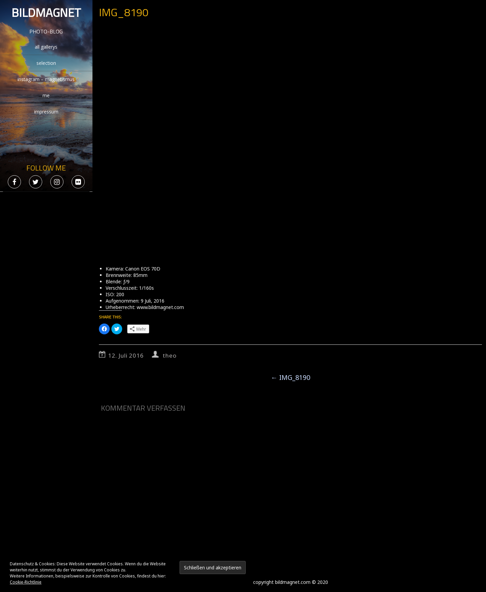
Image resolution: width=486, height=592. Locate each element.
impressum (46, 111)
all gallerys (46, 47)
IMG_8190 (290, 377)
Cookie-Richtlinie (26, 582)
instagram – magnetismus (46, 79)
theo (169, 355)
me (46, 95)
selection (46, 63)
